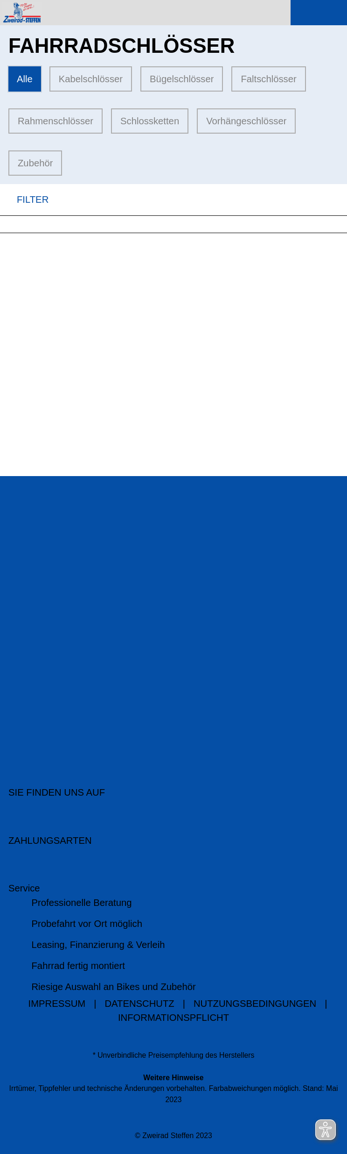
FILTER (24, 199)
